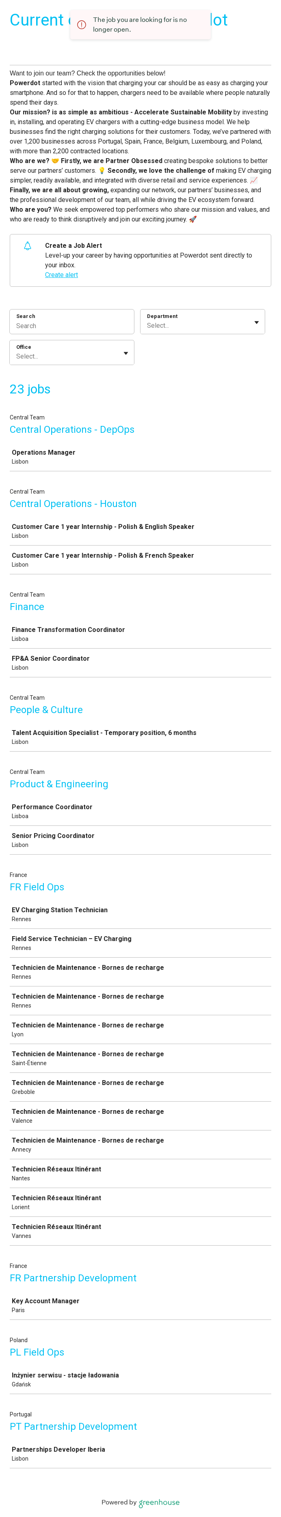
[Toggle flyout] (257, 322)
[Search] (72, 327)
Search (25, 316)
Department (162, 316)
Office (23, 347)
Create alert (61, 275)
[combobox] (148, 325)
